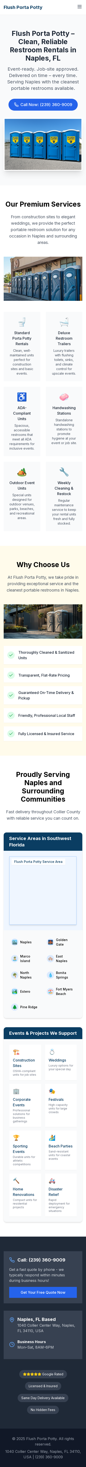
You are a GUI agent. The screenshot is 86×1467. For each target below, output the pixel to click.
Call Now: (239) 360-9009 (43, 104)
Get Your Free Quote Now (43, 1292)
